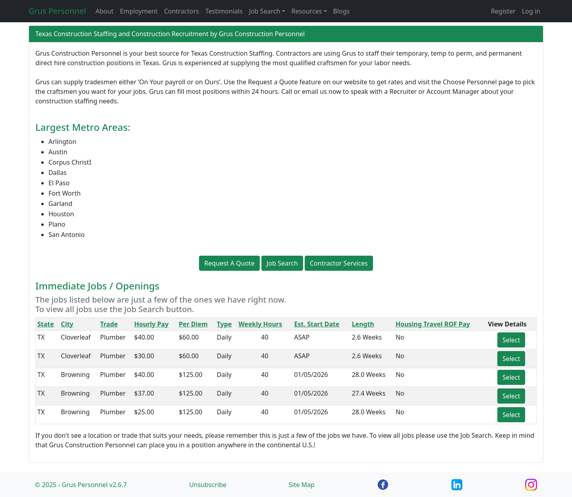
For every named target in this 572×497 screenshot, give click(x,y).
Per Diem (193, 324)
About (104, 11)
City (67, 324)
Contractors (181, 11)
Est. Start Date (317, 324)
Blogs (341, 11)
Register (503, 11)
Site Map (302, 484)
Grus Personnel (57, 11)
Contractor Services (339, 263)
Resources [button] (307, 11)
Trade (109, 324)
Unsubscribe (207, 484)
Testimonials (224, 11)
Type (224, 324)
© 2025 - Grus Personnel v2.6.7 (81, 484)
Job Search (282, 263)
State (45, 324)
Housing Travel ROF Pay (433, 324)
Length (363, 324)
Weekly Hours (260, 324)
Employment (139, 11)
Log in (531, 11)
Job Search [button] (264, 11)
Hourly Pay (151, 324)
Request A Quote (229, 263)
